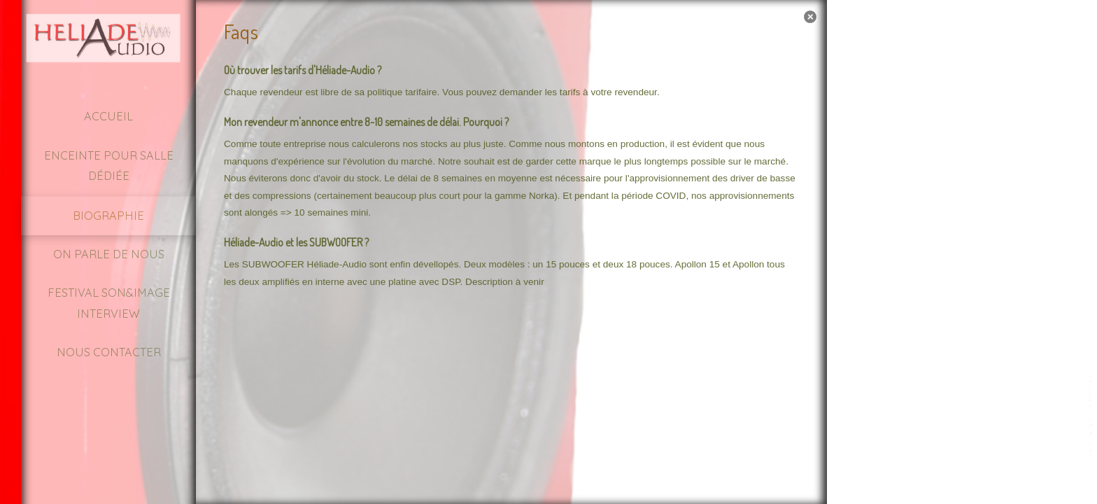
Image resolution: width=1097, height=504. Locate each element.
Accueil (108, 116)
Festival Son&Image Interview (109, 303)
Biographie (108, 216)
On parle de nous (108, 254)
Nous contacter (109, 352)
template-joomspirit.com (1092, 416)
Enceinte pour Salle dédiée (109, 165)
